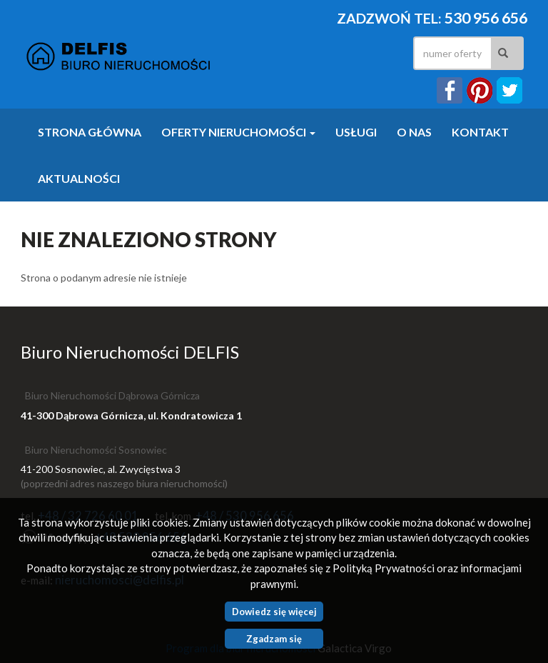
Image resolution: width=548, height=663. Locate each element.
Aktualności (79, 178)
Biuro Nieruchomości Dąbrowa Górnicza (112, 395)
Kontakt (480, 132)
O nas (414, 132)
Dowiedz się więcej (274, 611)
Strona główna (89, 132)
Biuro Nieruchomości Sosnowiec (96, 450)
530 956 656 (486, 18)
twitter (509, 90)
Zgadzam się (274, 638)
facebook (449, 90)
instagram (479, 90)
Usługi (356, 132)
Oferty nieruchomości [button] (238, 132)
